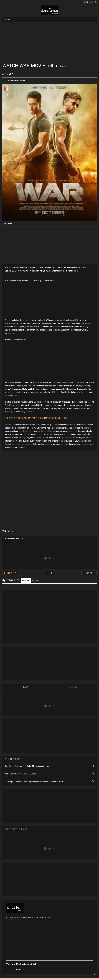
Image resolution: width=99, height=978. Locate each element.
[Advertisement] (49, 42)
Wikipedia (22, 447)
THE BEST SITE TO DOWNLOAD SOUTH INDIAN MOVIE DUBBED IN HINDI (36, 418)
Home (49, 573)
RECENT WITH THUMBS (16, 829)
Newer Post (10, 573)
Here (25, 340)
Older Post (89, 573)
